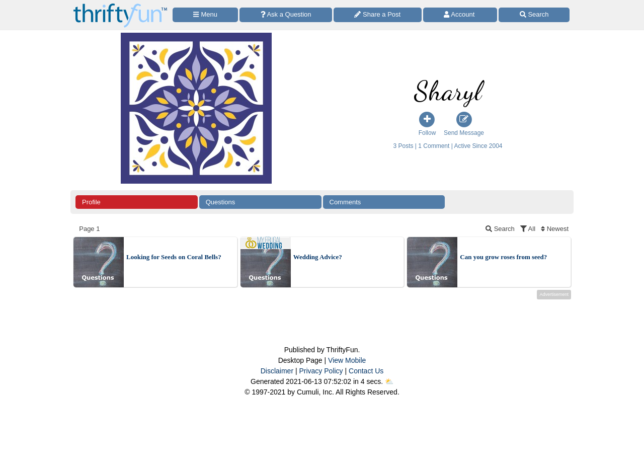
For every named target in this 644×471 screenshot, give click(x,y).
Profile (91, 202)
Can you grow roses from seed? (503, 257)
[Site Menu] (205, 15)
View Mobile (347, 360)
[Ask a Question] (285, 15)
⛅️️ (389, 381)
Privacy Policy (321, 371)
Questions (220, 202)
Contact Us (366, 371)
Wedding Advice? (317, 257)
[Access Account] (460, 15)
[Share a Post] (378, 15)
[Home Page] (120, 6)
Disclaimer (277, 371)
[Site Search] (534, 15)
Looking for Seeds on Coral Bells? (173, 257)
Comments (345, 202)
